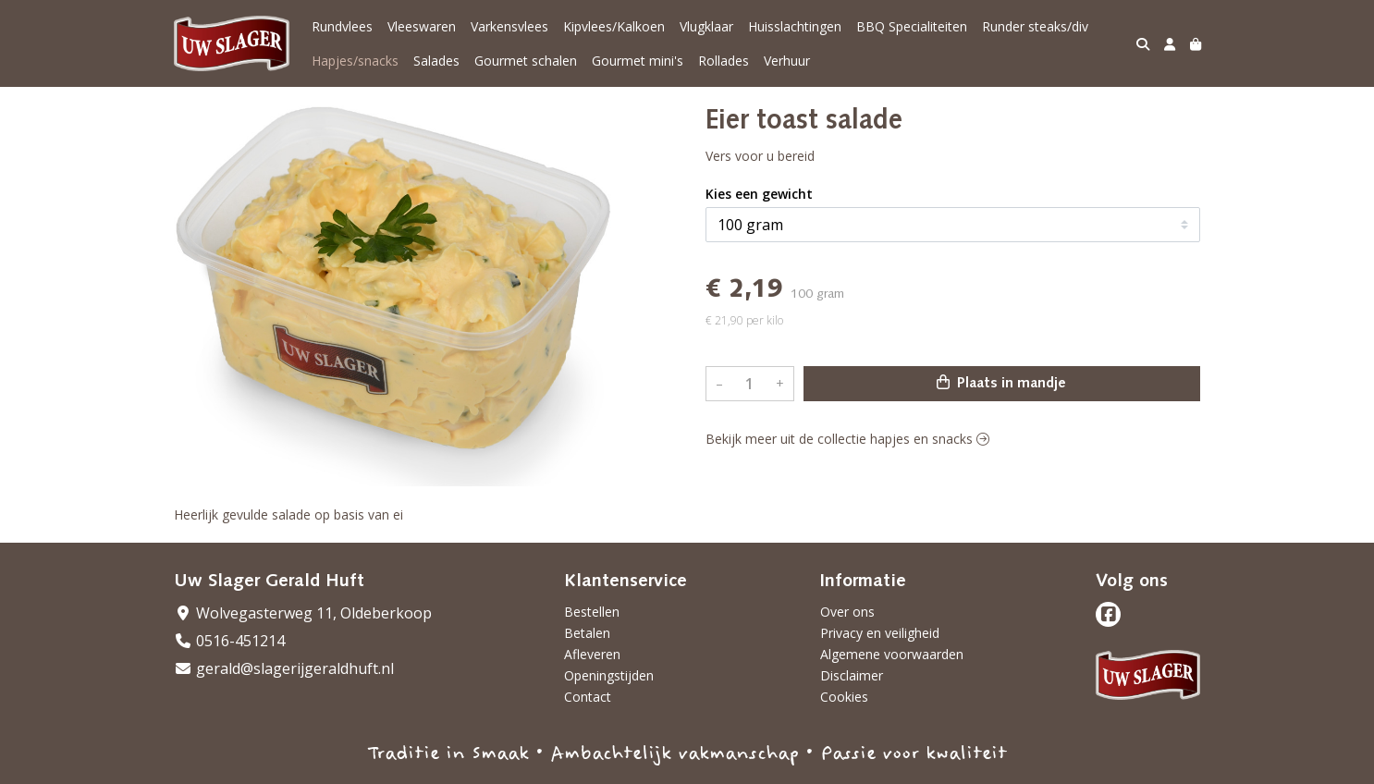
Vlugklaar (706, 26)
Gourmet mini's (637, 60)
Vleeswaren (421, 26)
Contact (587, 696)
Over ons (847, 611)
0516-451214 (229, 641)
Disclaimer (851, 675)
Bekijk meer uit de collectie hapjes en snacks (847, 438)
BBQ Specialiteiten (911, 26)
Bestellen (592, 611)
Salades (436, 60)
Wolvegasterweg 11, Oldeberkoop (303, 613)
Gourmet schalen (525, 60)
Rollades (723, 60)
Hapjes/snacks (355, 60)
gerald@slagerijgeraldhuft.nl (284, 668)
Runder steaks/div (1035, 26)
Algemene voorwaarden (891, 654)
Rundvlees (342, 26)
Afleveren (592, 654)
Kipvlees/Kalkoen (614, 26)
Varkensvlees (509, 26)
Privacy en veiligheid (879, 633)
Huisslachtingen (794, 26)
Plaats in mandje (1001, 382)
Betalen (587, 633)
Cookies (844, 696)
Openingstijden (609, 675)
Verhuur (787, 60)
